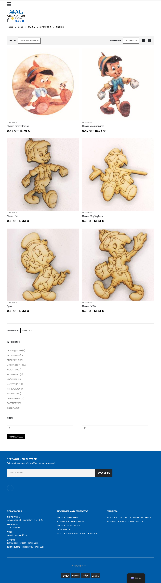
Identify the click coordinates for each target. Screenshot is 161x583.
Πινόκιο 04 (12, 216)
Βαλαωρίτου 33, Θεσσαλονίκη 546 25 (25, 520)
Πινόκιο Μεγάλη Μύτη (92, 216)
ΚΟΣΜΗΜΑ (12, 379)
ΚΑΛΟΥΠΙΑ (12, 369)
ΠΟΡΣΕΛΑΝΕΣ (13, 398)
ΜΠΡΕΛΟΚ (12, 388)
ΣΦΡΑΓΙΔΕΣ (12, 403)
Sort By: (12, 40)
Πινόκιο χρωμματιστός (93, 126)
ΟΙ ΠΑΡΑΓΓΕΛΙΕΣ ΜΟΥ (118, 521)
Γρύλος (10, 306)
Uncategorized (14, 350)
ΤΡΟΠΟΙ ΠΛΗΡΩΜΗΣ (67, 517)
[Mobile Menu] (10, 4)
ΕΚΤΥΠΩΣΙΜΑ (13, 355)
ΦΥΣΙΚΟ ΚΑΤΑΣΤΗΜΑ (140, 517)
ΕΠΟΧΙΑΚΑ (12, 360)
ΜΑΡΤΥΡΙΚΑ (12, 384)
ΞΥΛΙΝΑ (10, 393)
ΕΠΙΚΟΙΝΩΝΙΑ (137, 521)
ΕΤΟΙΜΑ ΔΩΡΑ (13, 365)
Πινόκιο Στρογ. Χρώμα (18, 126)
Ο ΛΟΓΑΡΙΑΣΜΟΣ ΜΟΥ (118, 517)
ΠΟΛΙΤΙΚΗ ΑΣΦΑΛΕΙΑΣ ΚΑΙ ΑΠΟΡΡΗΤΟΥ (77, 533)
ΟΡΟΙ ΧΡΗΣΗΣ (64, 529)
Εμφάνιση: (115, 40)
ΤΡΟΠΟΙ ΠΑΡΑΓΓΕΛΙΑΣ (68, 525)
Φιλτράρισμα (16, 436)
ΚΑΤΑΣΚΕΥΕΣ (13, 374)
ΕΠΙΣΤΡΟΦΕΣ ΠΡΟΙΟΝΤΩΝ (70, 521)
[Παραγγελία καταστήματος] (29, 41)
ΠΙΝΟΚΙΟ (12, 122)
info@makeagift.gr (17, 535)
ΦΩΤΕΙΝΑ (11, 408)
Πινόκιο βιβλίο (89, 306)
